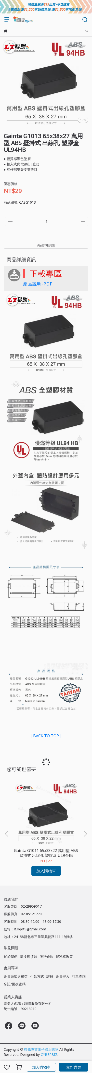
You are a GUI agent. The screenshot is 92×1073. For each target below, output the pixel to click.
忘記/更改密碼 (15, 984)
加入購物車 (41, 1067)
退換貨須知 (28, 956)
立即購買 (73, 1067)
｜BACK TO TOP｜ (46, 736)
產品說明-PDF (37, 284)
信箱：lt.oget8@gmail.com (25, 929)
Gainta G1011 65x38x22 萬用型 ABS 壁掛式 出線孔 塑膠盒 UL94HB (46, 853)
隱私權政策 (64, 956)
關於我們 (10, 956)
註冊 (49, 976)
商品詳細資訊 (46, 245)
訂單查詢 (79, 976)
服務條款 (46, 956)
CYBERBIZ (49, 1054)
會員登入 (62, 976)
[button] (85, 834)
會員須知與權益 (16, 976)
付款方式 (37, 976)
